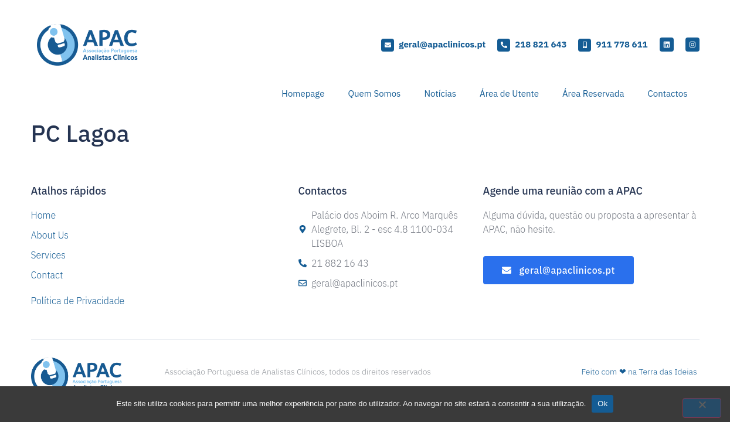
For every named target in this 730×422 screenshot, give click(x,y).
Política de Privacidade (78, 301)
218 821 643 (540, 44)
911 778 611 (621, 44)
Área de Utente (509, 93)
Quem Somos (374, 93)
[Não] (702, 408)
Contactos (668, 93)
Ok (602, 403)
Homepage (302, 93)
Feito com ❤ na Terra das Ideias (639, 371)
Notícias (440, 93)
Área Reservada (593, 93)
